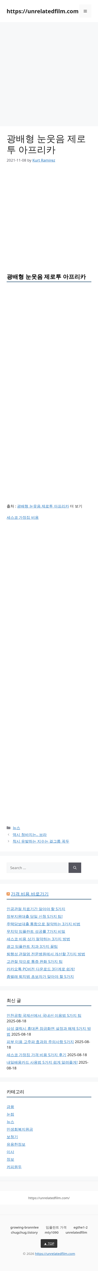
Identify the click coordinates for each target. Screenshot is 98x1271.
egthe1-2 (80, 1227)
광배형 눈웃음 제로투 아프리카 (43, 506)
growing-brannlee (24, 1227)
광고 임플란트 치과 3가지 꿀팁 (32, 946)
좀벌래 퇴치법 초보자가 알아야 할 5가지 (40, 976)
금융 (10, 1106)
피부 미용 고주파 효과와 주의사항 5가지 (40, 1041)
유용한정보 (16, 1144)
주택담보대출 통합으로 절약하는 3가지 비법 (43, 923)
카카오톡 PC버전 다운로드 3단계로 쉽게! (41, 968)
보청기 (12, 1136)
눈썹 (10, 1114)
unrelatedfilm (76, 1232)
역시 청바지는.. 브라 (30, 834)
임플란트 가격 (56, 1227)
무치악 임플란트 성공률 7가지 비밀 (36, 931)
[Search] (75, 868)
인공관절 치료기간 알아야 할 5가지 (36, 908)
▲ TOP (49, 1243)
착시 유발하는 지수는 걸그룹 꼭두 (41, 841)
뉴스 (16, 827)
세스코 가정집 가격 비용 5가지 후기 (36, 1054)
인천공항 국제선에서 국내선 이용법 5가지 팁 (44, 1015)
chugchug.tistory (24, 1232)
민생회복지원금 (20, 1129)
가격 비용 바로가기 (29, 894)
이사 (10, 1151)
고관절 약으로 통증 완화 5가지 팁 (35, 961)
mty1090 (51, 1232)
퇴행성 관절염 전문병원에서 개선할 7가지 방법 (46, 953)
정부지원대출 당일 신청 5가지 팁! (35, 916)
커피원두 (14, 1166)
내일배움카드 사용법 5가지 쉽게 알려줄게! (42, 1062)
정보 (10, 1159)
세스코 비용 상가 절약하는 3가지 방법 (38, 938)
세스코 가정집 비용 (23, 517)
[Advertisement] (49, 75)
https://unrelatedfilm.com (43, 11)
